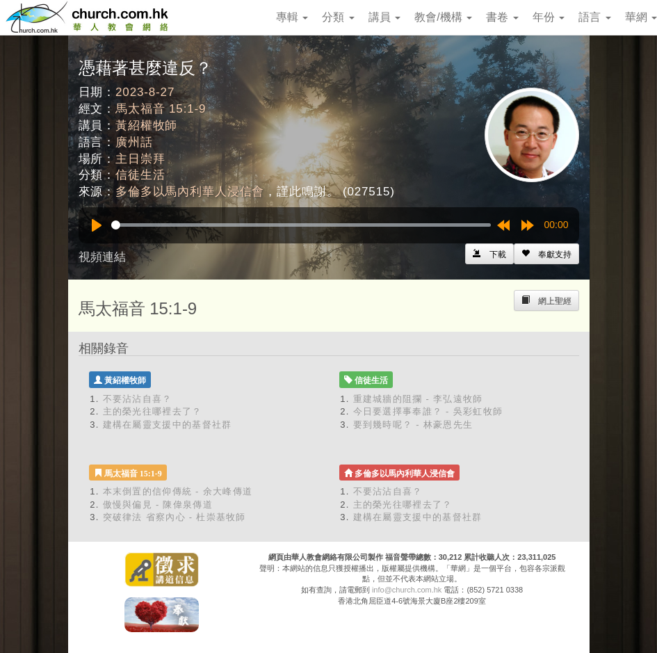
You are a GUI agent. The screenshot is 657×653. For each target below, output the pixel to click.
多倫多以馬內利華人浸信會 (189, 191)
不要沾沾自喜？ (137, 399)
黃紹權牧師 (146, 125)
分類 (338, 17)
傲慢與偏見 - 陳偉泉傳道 (158, 504)
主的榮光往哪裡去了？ (152, 411)
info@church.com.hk (406, 590)
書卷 (502, 17)
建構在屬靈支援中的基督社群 (167, 424)
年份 (549, 17)
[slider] (301, 225)
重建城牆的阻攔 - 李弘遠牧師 (418, 399)
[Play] (97, 225)
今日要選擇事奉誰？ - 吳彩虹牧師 (428, 411)
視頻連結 (102, 257)
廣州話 (134, 142)
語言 (594, 17)
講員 (384, 17)
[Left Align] (546, 253)
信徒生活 (140, 175)
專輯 (292, 17)
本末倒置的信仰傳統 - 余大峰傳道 (178, 491)
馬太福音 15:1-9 (160, 108)
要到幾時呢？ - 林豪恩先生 (413, 424)
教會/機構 (443, 17)
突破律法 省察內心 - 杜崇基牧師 (174, 517)
